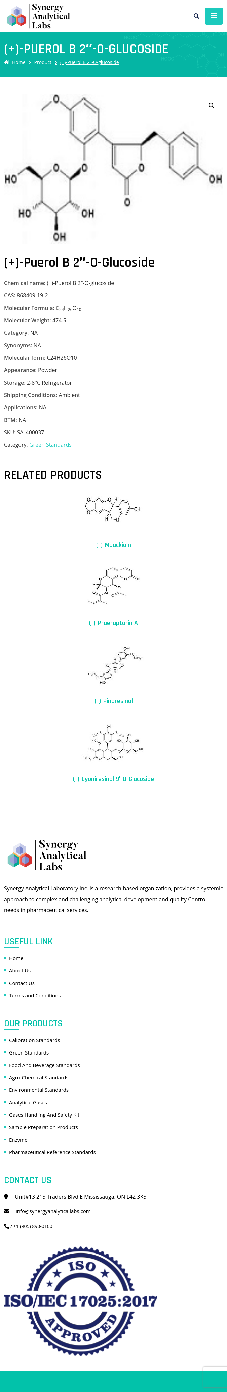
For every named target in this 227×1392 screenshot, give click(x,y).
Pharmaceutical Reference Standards (52, 1152)
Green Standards (50, 444)
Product (42, 62)
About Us (20, 970)
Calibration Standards (34, 1040)
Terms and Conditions (35, 995)
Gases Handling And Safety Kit (44, 1114)
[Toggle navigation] (214, 16)
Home (15, 62)
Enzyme (18, 1139)
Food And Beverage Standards (44, 1065)
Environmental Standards (39, 1089)
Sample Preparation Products (43, 1127)
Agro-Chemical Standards (39, 1077)
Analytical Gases (28, 1102)
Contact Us (22, 983)
